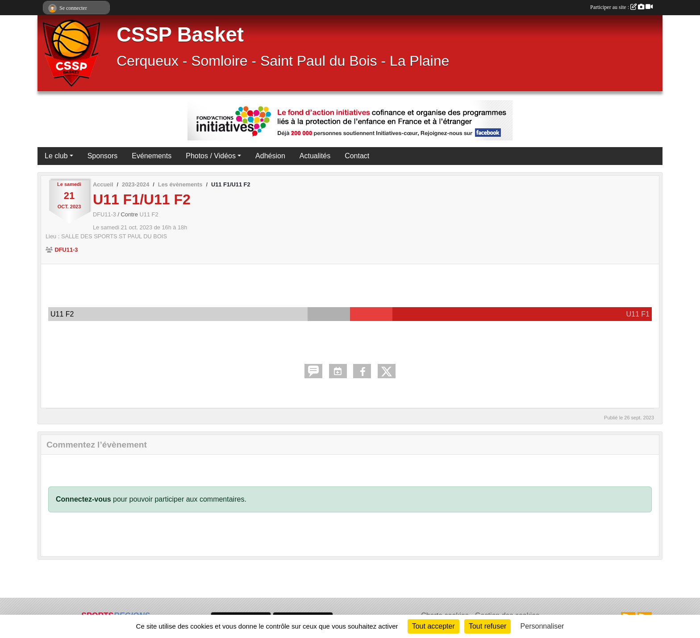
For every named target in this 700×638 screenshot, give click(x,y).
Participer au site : (621, 7)
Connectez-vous (83, 499)
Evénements (151, 156)
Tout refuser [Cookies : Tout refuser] (487, 626)
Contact (357, 156)
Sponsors (103, 156)
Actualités (315, 156)
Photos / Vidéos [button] (211, 156)
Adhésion (270, 156)
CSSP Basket (180, 34)
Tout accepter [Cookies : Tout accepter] (433, 626)
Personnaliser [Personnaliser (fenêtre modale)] (542, 626)
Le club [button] (56, 156)
